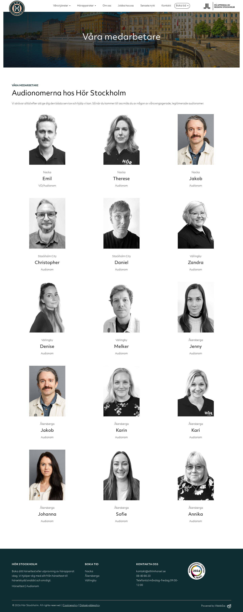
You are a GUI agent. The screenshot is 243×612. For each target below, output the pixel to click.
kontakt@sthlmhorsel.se (151, 571)
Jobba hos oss (126, 6)
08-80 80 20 (143, 576)
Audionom (32, 586)
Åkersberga (92, 576)
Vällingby (91, 580)
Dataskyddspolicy (89, 605)
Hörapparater (85, 6)
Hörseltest (18, 586)
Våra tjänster (60, 6)
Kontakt (166, 6)
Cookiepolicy (70, 605)
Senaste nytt (147, 6)
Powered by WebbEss (216, 606)
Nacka (89, 571)
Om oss (107, 6)
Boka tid (181, 6)
